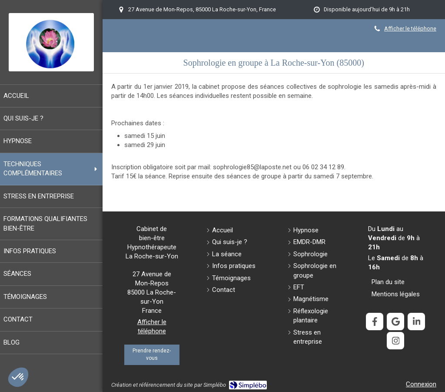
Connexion (421, 384)
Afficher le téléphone (410, 28)
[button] (18, 377)
